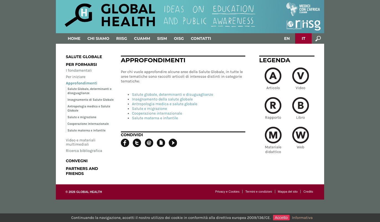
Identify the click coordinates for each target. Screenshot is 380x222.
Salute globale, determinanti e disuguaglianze (172, 94)
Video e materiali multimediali (80, 142)
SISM (162, 38)
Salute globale (84, 56)
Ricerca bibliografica (84, 150)
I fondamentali (79, 70)
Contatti (201, 38)
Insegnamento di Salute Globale (90, 100)
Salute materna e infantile (86, 130)
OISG (179, 38)
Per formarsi (81, 64)
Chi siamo (98, 38)
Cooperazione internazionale (88, 124)
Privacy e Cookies (227, 191)
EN (287, 38)
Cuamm (142, 38)
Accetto (281, 217)
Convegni (77, 160)
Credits (308, 191)
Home (74, 38)
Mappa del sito (288, 191)
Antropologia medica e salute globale (164, 104)
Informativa (302, 217)
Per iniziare (75, 76)
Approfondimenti (81, 83)
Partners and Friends (82, 171)
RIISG (121, 38)
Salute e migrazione (81, 117)
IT (303, 38)
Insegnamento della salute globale (162, 99)
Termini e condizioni (258, 191)
